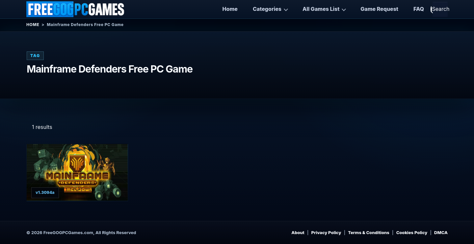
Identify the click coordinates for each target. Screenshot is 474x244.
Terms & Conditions (368, 232)
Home (230, 9)
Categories (267, 9)
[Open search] (440, 9)
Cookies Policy (412, 232)
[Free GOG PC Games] (75, 9)
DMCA (441, 232)
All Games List (321, 9)
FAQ (418, 9)
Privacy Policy (326, 232)
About (297, 232)
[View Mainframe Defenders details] (77, 172)
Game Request (379, 9)
